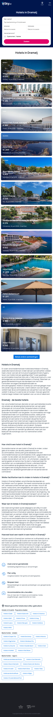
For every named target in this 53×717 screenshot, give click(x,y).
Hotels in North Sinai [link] (24, 669)
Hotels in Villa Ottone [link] (24, 650)
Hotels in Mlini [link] (8, 627)
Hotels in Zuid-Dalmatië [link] (33, 659)
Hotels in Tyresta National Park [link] (13, 678)
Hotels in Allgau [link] (27, 673)
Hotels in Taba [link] (38, 669)
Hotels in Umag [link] (34, 618)
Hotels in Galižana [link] (37, 623)
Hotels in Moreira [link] (41, 636)
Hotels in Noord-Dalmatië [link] (11, 664)
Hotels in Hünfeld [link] (9, 650)
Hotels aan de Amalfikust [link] (11, 673)
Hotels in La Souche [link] (9, 646)
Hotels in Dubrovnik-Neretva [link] (31, 664)
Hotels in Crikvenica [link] (39, 614)
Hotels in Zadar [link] (8, 614)
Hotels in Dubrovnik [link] (22, 614)
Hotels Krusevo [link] (8, 623)
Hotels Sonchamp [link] (26, 636)
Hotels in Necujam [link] (22, 623)
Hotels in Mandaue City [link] (27, 641)
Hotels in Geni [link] (42, 646)
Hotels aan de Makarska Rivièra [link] (13, 659)
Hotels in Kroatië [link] (8, 669)
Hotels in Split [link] (8, 618)
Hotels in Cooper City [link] (10, 636)
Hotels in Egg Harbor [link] (10, 641)
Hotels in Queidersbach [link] (26, 646)
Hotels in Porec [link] (20, 618)
